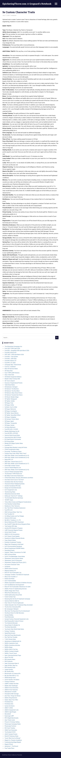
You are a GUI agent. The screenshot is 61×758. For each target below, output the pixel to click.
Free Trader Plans (9, 748)
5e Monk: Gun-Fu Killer (11, 407)
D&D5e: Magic (9, 647)
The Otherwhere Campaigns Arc (13, 346)
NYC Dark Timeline (10, 728)
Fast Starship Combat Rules (12, 504)
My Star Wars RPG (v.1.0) (12, 675)
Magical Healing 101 (10, 570)
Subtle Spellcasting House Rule (13, 595)
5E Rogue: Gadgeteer (10, 417)
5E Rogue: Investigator (11, 411)
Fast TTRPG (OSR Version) (12, 373)
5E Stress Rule (9, 370)
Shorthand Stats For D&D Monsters (14, 613)
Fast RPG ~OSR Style (10, 358)
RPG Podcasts (9, 661)
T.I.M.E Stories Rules (10, 639)
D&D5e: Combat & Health (11, 651)
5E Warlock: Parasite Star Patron (14, 395)
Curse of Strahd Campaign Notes (14, 471)
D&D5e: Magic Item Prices (12, 591)
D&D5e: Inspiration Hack (11, 643)
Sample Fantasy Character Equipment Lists (16, 619)
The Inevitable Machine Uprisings (14, 498)
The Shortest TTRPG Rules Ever (13, 473)
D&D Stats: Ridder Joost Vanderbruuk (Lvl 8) (17, 457)
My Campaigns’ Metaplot (11, 609)
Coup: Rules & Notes (10, 540)
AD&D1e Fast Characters (11, 687)
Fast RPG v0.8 (8, 510)
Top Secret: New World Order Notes (14, 629)
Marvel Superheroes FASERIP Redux (14, 548)
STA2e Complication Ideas (12, 449)
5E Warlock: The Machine (12, 389)
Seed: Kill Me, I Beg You (11, 665)
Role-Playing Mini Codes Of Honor (14, 621)
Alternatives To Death (10, 691)
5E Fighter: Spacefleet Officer (12, 415)
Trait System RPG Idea (11, 526)
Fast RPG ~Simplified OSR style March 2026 (17, 350)
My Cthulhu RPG (9, 671)
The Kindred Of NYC (10, 732)
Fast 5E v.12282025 (10, 366)
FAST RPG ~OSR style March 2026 (14, 354)
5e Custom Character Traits (12, 564)
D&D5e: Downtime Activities (12, 645)
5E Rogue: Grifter (9, 405)
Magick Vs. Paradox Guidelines (13, 740)
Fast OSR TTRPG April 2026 (12, 348)
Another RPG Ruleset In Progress (14, 528)
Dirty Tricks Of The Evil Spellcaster (14, 603)
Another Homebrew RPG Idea (13, 486)
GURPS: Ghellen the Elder (11, 683)
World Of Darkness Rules (11, 736)
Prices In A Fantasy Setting (12, 722)
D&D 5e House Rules (10, 554)
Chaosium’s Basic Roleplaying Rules (14, 484)
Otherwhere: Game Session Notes (14, 558)
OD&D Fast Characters (11, 730)
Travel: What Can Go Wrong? (12, 738)
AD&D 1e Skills (9, 708)
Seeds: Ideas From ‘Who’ (11, 700)
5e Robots (7, 566)
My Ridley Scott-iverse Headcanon (14, 475)
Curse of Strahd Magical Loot (13, 467)
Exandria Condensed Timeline (13, 542)
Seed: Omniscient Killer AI (12, 663)
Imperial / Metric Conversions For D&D (15, 552)
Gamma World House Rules (12, 435)
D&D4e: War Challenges (11, 685)
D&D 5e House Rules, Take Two (13, 512)
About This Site (9, 657)
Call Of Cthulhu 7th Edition (12, 679)
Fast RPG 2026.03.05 (10, 352)
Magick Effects (9, 744)
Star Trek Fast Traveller (11, 637)
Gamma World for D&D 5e (12, 601)
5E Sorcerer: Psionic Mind (12, 419)
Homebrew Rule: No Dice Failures (14, 482)
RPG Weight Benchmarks (11, 718)
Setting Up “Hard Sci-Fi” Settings (13, 496)
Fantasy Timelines (10, 631)
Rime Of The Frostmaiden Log (13, 572)
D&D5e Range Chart (10, 677)
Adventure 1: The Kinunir (11, 746)
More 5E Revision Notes (11, 368)
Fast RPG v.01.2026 (10, 362)
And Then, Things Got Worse (12, 696)
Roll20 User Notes (9, 578)
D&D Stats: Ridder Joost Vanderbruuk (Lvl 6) (17, 469)
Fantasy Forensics (10, 681)
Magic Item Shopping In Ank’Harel (14, 544)
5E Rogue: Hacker (9, 425)
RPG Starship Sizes (10, 667)
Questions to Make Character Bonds (14, 538)
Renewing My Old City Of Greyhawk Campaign (17, 599)
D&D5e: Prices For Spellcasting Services (16, 589)
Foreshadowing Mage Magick (13, 742)
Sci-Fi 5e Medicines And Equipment (14, 584)
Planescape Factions (10, 726)
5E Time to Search (10, 381)
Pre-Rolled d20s (9, 704)
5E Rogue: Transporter (11, 423)
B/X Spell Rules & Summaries (13, 439)
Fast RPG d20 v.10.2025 (11, 429)
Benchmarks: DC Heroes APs (12, 673)
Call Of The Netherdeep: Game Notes (15, 556)
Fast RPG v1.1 (8, 445)
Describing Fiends (9, 550)
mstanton (13, 15)
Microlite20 (8, 714)
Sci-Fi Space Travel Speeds (12, 536)
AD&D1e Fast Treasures (11, 689)
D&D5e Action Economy (11, 568)
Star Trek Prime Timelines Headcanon (15, 508)
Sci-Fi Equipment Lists (11, 490)
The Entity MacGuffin (10, 627)
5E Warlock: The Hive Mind (12, 391)
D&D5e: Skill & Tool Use (11, 649)
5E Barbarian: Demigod (11, 387)
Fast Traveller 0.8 (9, 514)
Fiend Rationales (9, 617)
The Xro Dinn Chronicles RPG (13, 607)
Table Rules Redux (10, 385)
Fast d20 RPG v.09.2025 (11, 433)
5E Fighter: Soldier (10, 401)
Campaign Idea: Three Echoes (13, 364)
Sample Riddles (9, 615)
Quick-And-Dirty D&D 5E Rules (13, 437)
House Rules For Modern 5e (12, 625)
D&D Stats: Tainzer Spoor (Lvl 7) (13, 461)
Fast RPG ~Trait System (11, 356)
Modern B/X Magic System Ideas (14, 443)
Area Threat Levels (10, 720)
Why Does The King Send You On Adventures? (17, 611)
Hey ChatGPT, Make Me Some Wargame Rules (17, 524)
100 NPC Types (9, 500)
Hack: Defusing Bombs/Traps (13, 655)
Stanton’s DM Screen (10, 518)
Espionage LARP (9, 716)
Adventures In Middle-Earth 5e (13, 641)
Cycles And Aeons (9, 706)
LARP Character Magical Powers (13, 530)
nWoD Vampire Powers (11, 734)
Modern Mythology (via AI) (12, 431)
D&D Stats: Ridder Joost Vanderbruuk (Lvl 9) (17, 455)
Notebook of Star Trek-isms (12, 506)
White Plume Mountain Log (12, 593)
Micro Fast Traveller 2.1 (11, 576)
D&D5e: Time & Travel (11, 653)
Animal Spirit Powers (10, 532)
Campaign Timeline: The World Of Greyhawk (17, 574)
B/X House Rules (9, 441)
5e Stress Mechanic (10, 427)
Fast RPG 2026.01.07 (10, 360)
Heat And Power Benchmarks (13, 635)
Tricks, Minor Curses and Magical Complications (18, 502)
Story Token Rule (9, 374)
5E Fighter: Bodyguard (11, 399)
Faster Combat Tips (10, 597)
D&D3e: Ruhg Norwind (11, 698)
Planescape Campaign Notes (13, 724)
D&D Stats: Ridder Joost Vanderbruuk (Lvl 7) (17, 463)
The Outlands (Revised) (11, 623)
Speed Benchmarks (10, 633)
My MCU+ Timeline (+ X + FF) (13, 520)
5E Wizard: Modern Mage (11, 397)
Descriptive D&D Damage (12, 693)
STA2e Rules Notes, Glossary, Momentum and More (19, 477)
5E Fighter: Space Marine (11, 413)
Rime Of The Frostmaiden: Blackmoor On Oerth (17, 586)
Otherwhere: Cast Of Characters (13, 560)
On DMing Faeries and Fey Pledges (14, 516)
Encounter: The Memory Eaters (13, 451)
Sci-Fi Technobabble (10, 580)
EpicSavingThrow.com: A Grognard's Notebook (27, 3)
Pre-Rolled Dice (9, 702)
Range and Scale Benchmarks (13, 488)
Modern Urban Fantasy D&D (12, 379)
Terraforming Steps (10, 492)
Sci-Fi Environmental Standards (13, 546)
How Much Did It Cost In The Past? (14, 479)
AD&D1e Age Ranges (10, 712)
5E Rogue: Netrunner (10, 409)
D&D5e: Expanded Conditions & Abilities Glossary (18, 582)
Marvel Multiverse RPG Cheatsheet (14, 522)
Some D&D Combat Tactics (12, 465)
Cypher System (9, 669)
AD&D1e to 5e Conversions (12, 534)
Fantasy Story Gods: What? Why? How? (15, 453)
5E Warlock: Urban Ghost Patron (13, 393)
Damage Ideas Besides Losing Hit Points (16, 447)
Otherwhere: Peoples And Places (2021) (15, 562)
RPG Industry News (10, 659)
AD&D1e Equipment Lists (11, 710)
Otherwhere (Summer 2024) (12, 494)
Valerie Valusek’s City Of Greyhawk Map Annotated (19, 605)
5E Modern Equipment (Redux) (13, 377)
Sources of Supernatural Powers (13, 383)
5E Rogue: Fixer (9, 403)
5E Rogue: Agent (9, 421)
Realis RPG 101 (9, 459)
